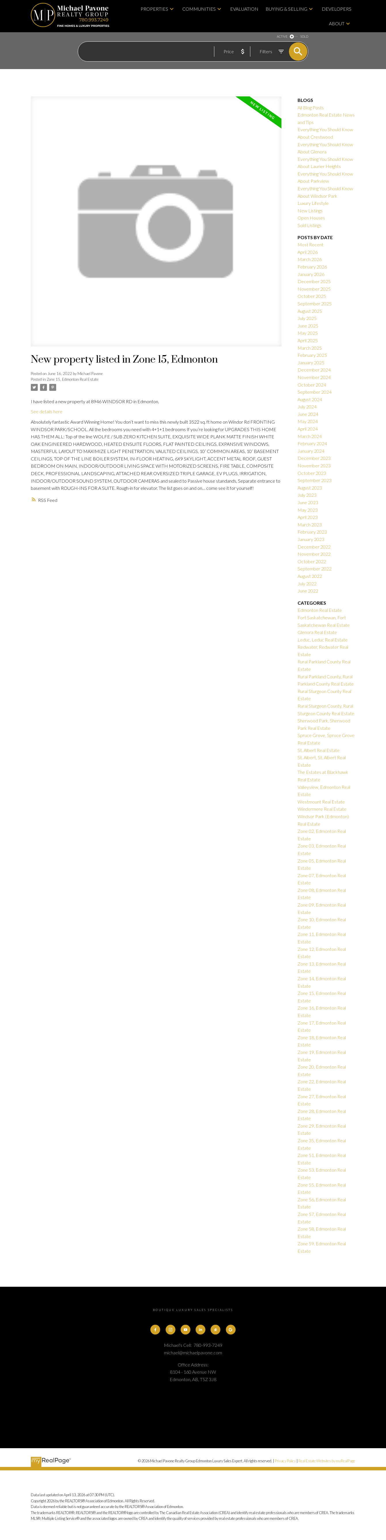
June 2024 (308, 414)
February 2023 (312, 531)
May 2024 (308, 421)
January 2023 (311, 539)
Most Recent (310, 244)
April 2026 (308, 252)
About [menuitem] (337, 23)
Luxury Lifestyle (313, 203)
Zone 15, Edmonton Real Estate (73, 379)
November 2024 (314, 377)
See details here (47, 411)
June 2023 (308, 502)
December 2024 (314, 369)
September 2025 (315, 303)
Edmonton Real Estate (320, 610)
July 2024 (307, 406)
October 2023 (312, 473)
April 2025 (308, 340)
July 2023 (307, 495)
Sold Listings (309, 225)
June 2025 (308, 325)
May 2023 (308, 510)
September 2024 (315, 392)
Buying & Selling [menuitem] (286, 9)
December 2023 (314, 458)
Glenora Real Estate (317, 632)
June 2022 (308, 590)
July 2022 (307, 583)
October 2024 (312, 384)
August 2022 (310, 576)
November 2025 (314, 289)
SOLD (304, 36)
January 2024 (311, 451)
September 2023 (315, 480)
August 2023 (310, 487)
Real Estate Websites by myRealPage (326, 1461)
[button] (155, 1330)
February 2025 (312, 355)
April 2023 (308, 517)
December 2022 (314, 546)
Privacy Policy (285, 1461)
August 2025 (310, 311)
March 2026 (310, 259)
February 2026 (312, 266)
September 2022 (315, 568)
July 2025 (307, 318)
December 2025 (314, 281)
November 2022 (314, 554)
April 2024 (308, 428)
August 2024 (310, 399)
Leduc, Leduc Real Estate (323, 639)
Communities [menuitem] (199, 9)
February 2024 (312, 443)
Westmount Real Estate (321, 801)
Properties (154, 9)
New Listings (310, 210)
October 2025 (312, 296)
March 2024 (310, 436)
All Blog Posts (311, 107)
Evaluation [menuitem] (244, 9)
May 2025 (308, 333)
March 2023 (310, 524)
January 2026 (311, 274)
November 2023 (314, 465)
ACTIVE (282, 36)
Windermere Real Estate (322, 809)
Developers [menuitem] (336, 9)
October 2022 (312, 561)
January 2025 (311, 362)
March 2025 (310, 348)
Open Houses (311, 217)
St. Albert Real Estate (319, 750)
